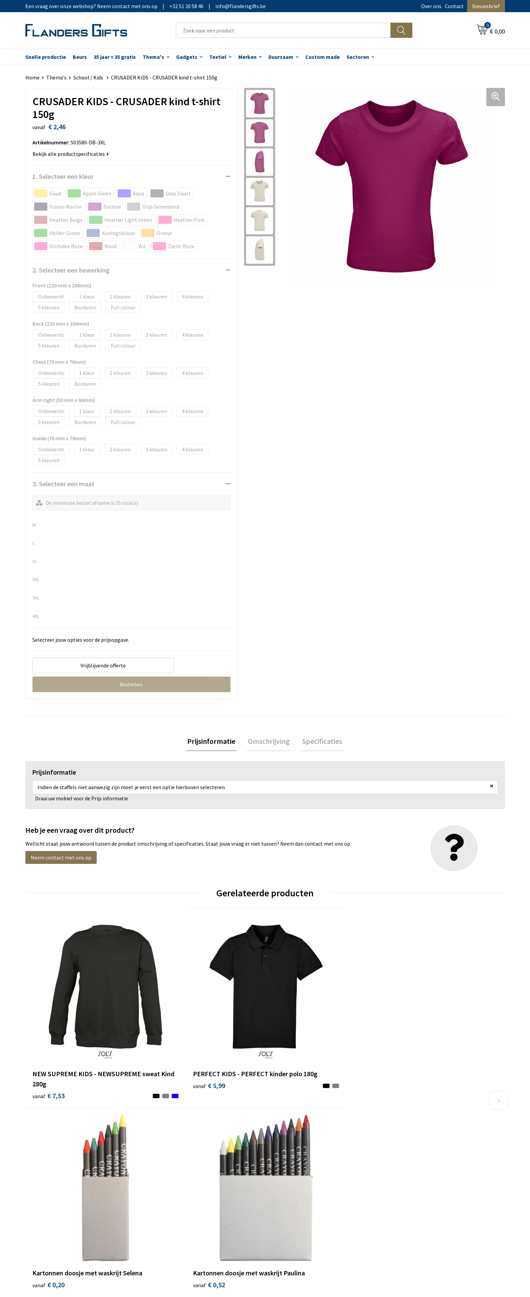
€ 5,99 (168, 1056)
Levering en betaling (297, 1129)
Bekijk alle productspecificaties (70, 153)
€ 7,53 (48, 1056)
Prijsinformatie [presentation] (214, 742)
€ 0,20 (288, 1056)
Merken (247, 56)
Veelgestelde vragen (177, 1139)
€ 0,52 (408, 1056)
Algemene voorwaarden (419, 1118)
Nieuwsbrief (486, 6)
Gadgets (186, 56)
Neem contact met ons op (61, 858)
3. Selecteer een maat (63, 483)
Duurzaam (280, 56)
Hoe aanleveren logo (297, 1159)
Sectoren (357, 56)
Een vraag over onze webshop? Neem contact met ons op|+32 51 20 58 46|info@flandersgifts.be (145, 6)
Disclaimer (404, 1149)
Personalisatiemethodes (302, 1149)
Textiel (217, 56)
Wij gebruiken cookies (417, 1129)
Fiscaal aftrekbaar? (295, 1139)
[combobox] (283, 30)
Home (32, 77)
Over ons (431, 6)
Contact (454, 6)
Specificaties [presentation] (320, 742)
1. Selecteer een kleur (63, 176)
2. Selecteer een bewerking (71, 270)
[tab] (214, 742)
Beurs (80, 56)
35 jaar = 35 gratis (115, 56)
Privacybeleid (407, 1139)
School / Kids (88, 77)
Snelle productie (45, 56)
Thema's (153, 56)
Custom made (322, 56)
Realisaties (286, 1118)
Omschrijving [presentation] (269, 742)
